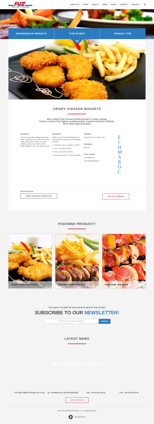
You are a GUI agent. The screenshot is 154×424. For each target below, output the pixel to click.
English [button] (136, 4)
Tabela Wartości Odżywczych (39, 196)
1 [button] (75, 292)
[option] (77, 24)
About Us (75, 4)
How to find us (77, 400)
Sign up (104, 321)
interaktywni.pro (79, 417)
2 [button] (79, 292)
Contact (124, 4)
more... (77, 378)
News (105, 4)
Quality (95, 4)
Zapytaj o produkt (115, 196)
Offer (85, 4)
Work (113, 4)
